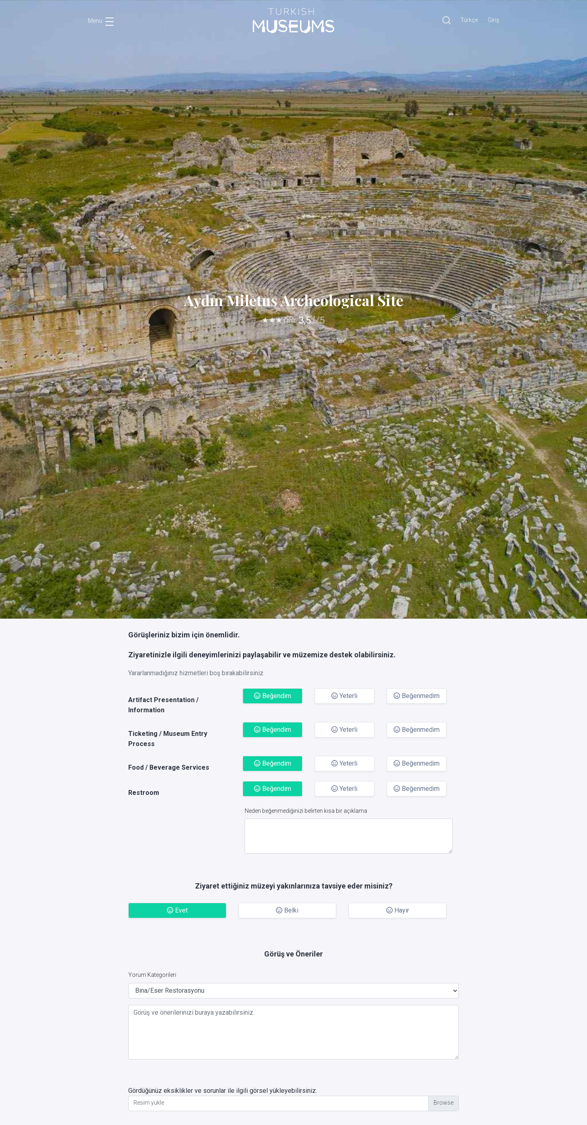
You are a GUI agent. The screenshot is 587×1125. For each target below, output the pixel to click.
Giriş (493, 20)
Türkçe (469, 20)
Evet (177, 910)
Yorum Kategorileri (152, 975)
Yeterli (344, 696)
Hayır (397, 910)
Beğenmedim (417, 696)
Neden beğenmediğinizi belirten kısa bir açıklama (306, 811)
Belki (287, 910)
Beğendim (272, 696)
